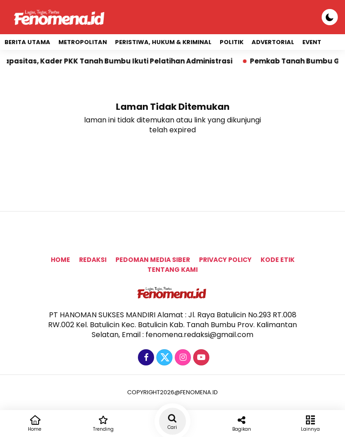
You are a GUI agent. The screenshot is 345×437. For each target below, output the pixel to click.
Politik (231, 42)
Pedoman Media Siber (152, 259)
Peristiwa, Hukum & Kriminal (163, 42)
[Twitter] (163, 357)
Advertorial (273, 42)
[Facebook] (145, 357)
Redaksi (92, 259)
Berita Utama (27, 42)
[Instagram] (181, 357)
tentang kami (172, 269)
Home (60, 259)
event (311, 42)
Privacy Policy (225, 259)
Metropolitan (82, 42)
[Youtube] (200, 357)
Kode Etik (278, 259)
